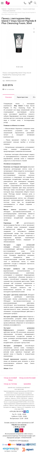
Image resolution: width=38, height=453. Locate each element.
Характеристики (22, 97)
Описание (8, 97)
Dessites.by (25, 440)
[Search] (35, 3)
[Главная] (7, 3)
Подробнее (7, 77)
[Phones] (25, 3)
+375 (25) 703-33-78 (16, 411)
